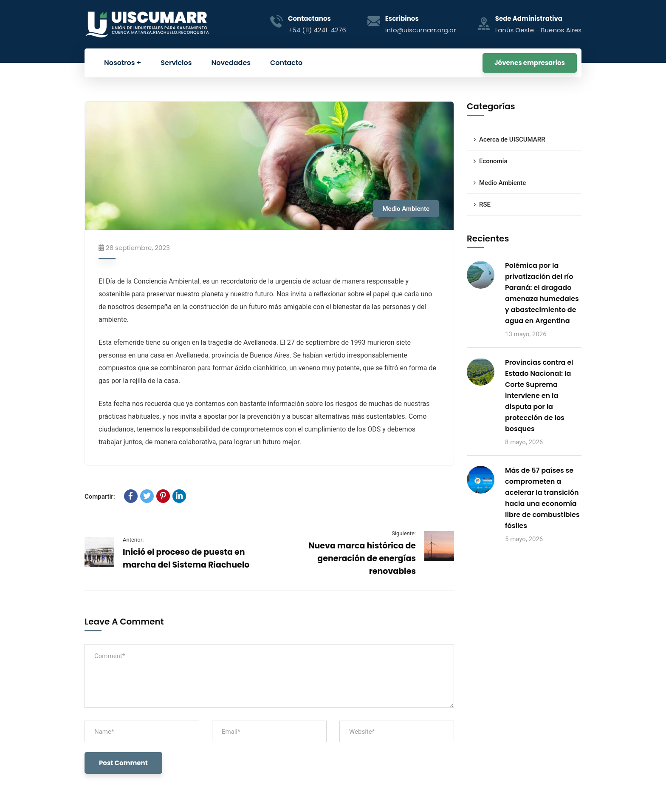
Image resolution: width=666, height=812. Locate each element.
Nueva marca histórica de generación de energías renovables (362, 558)
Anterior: (133, 540)
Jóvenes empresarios (529, 62)
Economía (493, 161)
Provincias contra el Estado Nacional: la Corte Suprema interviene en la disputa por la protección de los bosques (539, 396)
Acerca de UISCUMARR (512, 139)
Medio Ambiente (405, 209)
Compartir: (100, 496)
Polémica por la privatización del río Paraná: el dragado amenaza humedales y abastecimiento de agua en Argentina (542, 293)
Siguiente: (404, 533)
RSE (485, 204)
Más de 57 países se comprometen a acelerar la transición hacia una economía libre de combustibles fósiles (542, 498)
